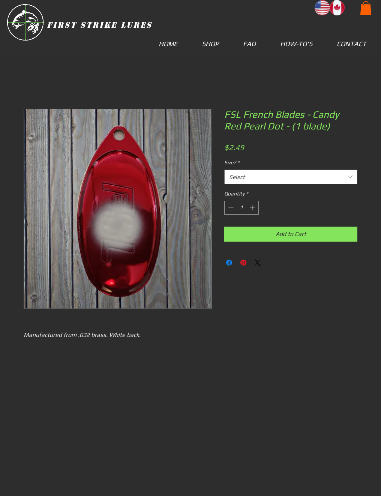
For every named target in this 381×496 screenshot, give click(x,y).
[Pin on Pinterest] (243, 262)
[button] (366, 8)
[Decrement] (230, 207)
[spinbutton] (241, 207)
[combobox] (290, 177)
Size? (232, 162)
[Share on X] (257, 262)
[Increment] (253, 207)
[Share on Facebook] (229, 262)
